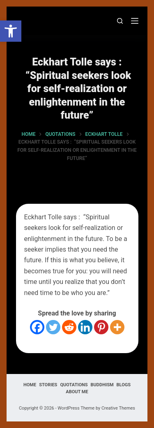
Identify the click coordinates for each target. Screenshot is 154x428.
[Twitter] (53, 327)
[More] (117, 327)
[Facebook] (37, 327)
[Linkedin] (85, 327)
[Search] (120, 21)
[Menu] (134, 21)
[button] (10, 31)
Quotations (73, 384)
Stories (48, 384)
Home (29, 384)
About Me (77, 391)
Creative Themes (118, 408)
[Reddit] (69, 327)
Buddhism (102, 384)
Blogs (124, 384)
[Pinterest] (101, 327)
